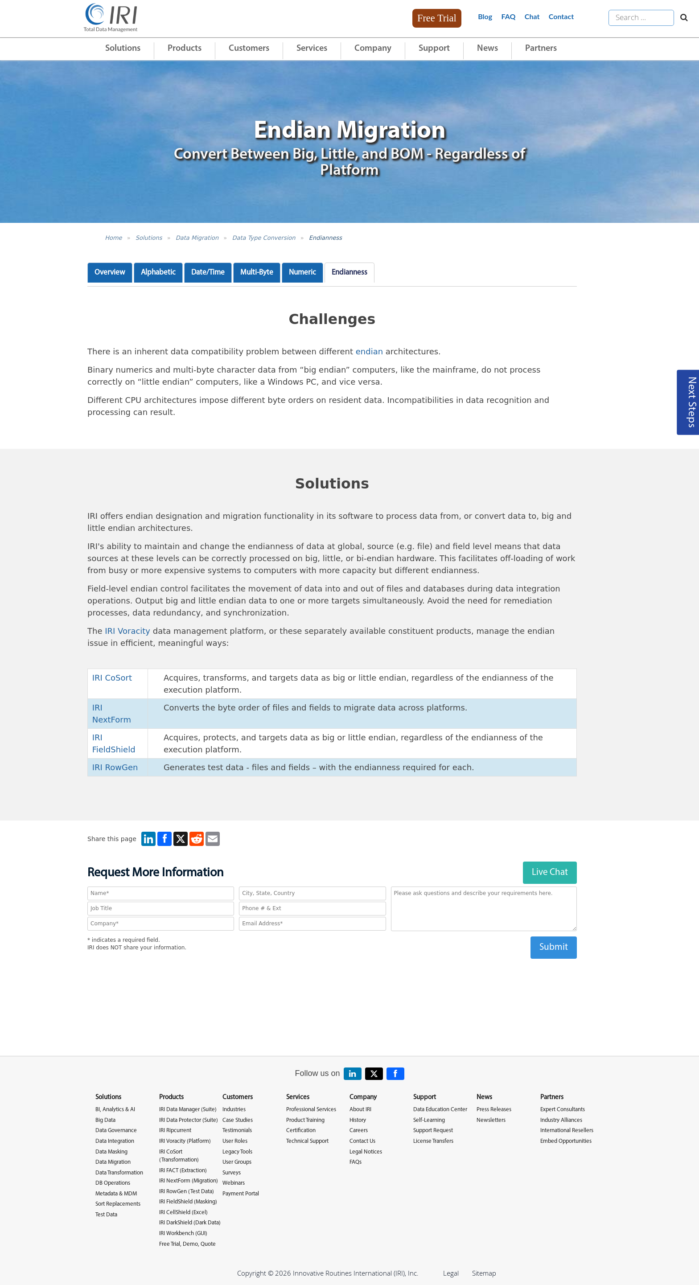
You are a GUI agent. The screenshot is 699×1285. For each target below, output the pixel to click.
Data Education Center (440, 1110)
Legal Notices (366, 1152)
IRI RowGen (115, 767)
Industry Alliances (561, 1120)
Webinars (233, 1183)
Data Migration (197, 237)
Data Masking (111, 1152)
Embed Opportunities (566, 1141)
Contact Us (362, 1141)
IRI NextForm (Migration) (188, 1181)
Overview (110, 272)
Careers (359, 1130)
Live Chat (550, 872)
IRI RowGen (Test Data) (186, 1192)
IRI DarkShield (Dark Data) (190, 1223)
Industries (234, 1110)
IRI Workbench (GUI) (183, 1233)
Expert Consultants (562, 1110)
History (358, 1120)
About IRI (360, 1110)
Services (311, 48)
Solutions (122, 48)
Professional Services (311, 1110)
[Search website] (682, 17)
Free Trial (436, 18)
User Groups (236, 1162)
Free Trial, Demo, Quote (187, 1244)
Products (184, 48)
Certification (301, 1130)
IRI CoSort (112, 677)
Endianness (325, 237)
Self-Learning (429, 1120)
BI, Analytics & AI (115, 1110)
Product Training (305, 1120)
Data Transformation (119, 1173)
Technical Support (307, 1141)
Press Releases (494, 1110)
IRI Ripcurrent (175, 1130)
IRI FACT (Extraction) (183, 1171)
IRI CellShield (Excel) (183, 1212)
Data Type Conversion (263, 237)
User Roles (234, 1141)
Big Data (105, 1120)
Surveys (231, 1173)
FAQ (509, 16)
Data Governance (116, 1130)
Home (113, 237)
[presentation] (332, 976)
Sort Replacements (117, 1204)
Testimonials (237, 1130)
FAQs (356, 1162)
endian (369, 351)
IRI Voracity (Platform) (185, 1141)
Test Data (106, 1215)
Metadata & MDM (116, 1194)
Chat (532, 16)
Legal (451, 1273)
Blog (485, 16)
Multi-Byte (256, 272)
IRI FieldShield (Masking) (188, 1202)
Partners (541, 48)
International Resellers (566, 1130)
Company (372, 48)
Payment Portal (240, 1194)
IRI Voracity (127, 631)
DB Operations (112, 1183)
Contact (561, 16)
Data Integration (114, 1141)
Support (434, 48)
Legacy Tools (237, 1152)
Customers (249, 48)
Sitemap (484, 1273)
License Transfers (433, 1141)
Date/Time (208, 272)
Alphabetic (158, 272)
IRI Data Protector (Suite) (188, 1120)
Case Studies (237, 1120)
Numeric (302, 272)
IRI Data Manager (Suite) (188, 1110)
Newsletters (491, 1120)
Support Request (433, 1130)
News (487, 48)
